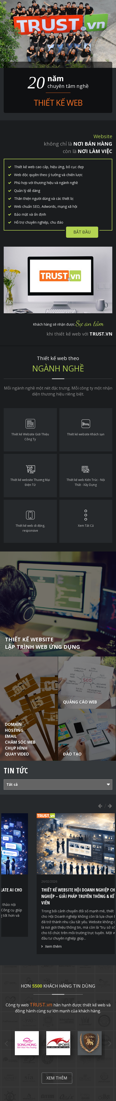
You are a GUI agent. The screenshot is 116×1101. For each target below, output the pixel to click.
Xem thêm (18, 929)
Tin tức (16, 770)
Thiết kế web (58, 102)
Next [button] (109, 805)
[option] (27, 1043)
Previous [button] (99, 805)
